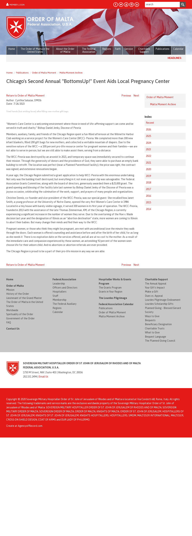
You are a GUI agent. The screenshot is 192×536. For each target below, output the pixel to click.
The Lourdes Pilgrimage (113, 387)
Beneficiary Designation (158, 413)
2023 (148, 149)
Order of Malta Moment (44, 72)
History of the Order (17, 383)
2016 (148, 195)
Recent (150, 122)
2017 (148, 189)
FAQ (8, 411)
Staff (55, 384)
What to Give (152, 421)
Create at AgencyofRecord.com (24, 515)
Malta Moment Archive (70, 72)
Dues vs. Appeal (154, 384)
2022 (148, 155)
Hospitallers (59, 380)
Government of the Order (20, 407)
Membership (59, 389)
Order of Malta (15, 374)
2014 (148, 209)
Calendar (58, 401)
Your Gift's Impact (155, 376)
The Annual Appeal (155, 372)
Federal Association (64, 368)
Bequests (150, 409)
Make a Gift (151, 380)
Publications (22, 72)
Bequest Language (155, 425)
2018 (148, 182)
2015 (148, 202)
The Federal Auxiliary (64, 393)
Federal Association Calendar (116, 393)
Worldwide (12, 399)
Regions (57, 397)
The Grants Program (110, 376)
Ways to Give (152, 405)
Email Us (43, 465)
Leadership (59, 372)
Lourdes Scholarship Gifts (159, 393)
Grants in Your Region (110, 380)
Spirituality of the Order (19, 403)
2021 (148, 162)
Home (9, 72)
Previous (126, 95)
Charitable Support (156, 368)
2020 (148, 169)
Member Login (16, 4)
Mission (10, 379)
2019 (148, 176)
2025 (148, 136)
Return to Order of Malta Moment (25, 95)
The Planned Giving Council (160, 429)
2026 (148, 129)
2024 (148, 142)
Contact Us (13, 417)
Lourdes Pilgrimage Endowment (163, 389)
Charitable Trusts (154, 417)
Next (136, 95)
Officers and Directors (65, 376)
